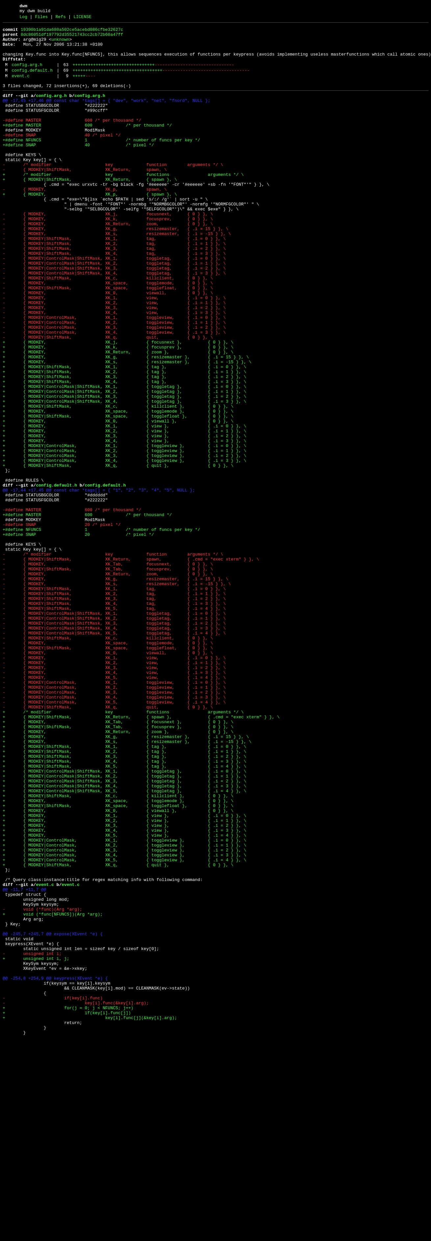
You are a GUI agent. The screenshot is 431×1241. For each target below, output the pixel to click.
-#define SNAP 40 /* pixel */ (62, 157)
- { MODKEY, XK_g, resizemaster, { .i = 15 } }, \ (115, 269)
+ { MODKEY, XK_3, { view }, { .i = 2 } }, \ (124, 518)
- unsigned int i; (32, 1139)
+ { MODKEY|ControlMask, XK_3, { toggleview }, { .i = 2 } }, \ (124, 541)
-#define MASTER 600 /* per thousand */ (72, 139)
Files (41, 19)
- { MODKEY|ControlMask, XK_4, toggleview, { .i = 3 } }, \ (114, 393)
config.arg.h (27, 75)
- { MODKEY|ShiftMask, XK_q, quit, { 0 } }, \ (108, 399)
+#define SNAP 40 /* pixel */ (78, 169)
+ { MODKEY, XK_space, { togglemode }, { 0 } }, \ (118, 488)
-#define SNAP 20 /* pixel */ (62, 624)
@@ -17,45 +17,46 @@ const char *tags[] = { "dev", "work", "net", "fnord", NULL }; (106, 115)
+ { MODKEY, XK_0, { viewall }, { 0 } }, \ (118, 500)
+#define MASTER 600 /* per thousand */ (87, 145)
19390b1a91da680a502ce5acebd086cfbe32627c (72, 33)
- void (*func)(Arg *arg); (42, 1086)
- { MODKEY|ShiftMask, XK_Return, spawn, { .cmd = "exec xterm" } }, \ (131, 666)
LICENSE (82, 19)
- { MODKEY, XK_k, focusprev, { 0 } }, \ (108, 257)
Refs (61, 19)
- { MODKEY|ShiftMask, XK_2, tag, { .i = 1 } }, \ (114, 287)
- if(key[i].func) (53, 1192)
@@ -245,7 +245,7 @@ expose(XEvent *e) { (53, 1115)
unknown (60, 44)
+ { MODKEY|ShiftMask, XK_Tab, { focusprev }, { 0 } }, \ (118, 867)
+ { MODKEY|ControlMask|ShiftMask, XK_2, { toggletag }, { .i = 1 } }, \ (124, 464)
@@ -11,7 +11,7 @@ (24, 1062)
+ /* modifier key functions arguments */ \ (123, 204)
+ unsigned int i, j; (36, 1145)
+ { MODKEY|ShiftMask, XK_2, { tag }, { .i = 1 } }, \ (124, 441)
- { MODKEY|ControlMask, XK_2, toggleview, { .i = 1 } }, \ (114, 382)
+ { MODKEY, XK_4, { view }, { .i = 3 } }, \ (124, 524)
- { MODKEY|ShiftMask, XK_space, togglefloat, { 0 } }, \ (108, 340)
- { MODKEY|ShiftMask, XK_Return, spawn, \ (85, 198)
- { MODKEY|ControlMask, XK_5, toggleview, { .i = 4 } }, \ (114, 837)
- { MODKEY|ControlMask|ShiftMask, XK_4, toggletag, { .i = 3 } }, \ (114, 322)
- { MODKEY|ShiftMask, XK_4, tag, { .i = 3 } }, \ (114, 299)
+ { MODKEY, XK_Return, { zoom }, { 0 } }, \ (118, 417)
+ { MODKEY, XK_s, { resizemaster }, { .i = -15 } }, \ (127, 429)
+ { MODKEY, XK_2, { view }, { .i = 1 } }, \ (124, 512)
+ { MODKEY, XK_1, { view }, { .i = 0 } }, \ (124, 506)
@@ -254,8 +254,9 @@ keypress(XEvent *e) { (55, 1169)
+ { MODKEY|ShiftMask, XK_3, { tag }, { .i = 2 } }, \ (124, 447)
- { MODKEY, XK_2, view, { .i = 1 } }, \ (114, 358)
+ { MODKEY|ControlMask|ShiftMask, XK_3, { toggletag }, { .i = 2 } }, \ (124, 470)
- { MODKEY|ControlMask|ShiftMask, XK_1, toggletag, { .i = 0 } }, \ (114, 305)
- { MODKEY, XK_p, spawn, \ (85, 222)
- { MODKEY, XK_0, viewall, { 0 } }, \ (108, 346)
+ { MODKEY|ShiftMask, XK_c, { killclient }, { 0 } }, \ (118, 482)
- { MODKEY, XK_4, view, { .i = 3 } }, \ (114, 370)
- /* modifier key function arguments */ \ (113, 192)
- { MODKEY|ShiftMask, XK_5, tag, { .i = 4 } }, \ (114, 725)
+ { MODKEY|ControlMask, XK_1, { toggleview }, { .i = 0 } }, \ (124, 530)
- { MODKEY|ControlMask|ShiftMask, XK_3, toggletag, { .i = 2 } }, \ (114, 317)
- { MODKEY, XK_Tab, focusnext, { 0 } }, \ (108, 672)
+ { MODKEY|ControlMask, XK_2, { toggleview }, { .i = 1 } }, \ (124, 535)
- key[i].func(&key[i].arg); (76, 1198)
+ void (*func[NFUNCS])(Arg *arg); (53, 1092)
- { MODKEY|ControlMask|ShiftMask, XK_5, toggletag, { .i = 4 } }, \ (114, 754)
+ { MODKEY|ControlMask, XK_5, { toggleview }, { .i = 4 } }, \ (124, 1027)
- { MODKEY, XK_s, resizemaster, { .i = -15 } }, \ (117, 275)
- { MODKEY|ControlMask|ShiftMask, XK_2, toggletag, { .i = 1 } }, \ (114, 311)
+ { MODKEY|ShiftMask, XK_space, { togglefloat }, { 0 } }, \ (118, 494)
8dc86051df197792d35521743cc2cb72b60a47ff (72, 38)
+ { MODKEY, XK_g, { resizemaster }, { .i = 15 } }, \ (126, 423)
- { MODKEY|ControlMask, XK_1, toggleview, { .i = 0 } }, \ (114, 376)
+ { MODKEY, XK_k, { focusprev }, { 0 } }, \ (118, 411)
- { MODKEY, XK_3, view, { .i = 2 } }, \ (114, 364)
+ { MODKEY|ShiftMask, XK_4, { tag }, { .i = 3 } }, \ (124, 453)
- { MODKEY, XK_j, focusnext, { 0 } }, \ (108, 251)
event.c (21, 88)
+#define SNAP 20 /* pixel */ (78, 636)
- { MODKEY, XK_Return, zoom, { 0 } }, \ (108, 263)
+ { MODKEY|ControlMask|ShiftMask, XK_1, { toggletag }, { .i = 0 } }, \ (124, 459)
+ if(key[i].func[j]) (67, 1210)
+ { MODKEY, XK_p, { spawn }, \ (90, 228)
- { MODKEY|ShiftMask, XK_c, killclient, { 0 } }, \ (108, 328)
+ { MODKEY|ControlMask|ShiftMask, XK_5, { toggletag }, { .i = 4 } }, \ (124, 944)
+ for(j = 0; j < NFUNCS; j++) (68, 1204)
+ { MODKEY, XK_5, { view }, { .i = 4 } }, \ (124, 997)
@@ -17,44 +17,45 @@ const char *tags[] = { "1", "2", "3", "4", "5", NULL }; (99, 583)
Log (23, 19)
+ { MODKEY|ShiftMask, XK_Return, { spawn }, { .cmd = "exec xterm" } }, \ (141, 855)
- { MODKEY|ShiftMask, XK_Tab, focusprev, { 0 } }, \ (108, 677)
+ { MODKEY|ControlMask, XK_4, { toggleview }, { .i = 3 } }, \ (124, 547)
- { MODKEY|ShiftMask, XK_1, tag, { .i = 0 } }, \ (114, 281)
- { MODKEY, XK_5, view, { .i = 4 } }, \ (114, 808)
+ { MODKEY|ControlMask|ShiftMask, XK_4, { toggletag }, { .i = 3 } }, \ (124, 476)
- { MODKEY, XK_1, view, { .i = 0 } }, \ (114, 352)
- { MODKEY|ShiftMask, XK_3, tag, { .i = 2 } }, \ (114, 293)
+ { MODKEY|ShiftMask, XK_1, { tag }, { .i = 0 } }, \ (124, 435)
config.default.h (32, 81)
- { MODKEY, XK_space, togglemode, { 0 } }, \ (108, 334)
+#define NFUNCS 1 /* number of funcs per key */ (101, 163)
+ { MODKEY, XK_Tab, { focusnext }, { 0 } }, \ (118, 861)
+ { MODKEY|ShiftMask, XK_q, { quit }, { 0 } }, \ (118, 553)
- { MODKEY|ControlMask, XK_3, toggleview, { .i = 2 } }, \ (114, 388)
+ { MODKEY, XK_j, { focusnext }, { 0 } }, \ (118, 405)
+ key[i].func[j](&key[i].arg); (90, 1216)
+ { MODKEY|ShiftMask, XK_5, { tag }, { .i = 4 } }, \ (124, 914)
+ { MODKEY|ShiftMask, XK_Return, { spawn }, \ (90, 210)
